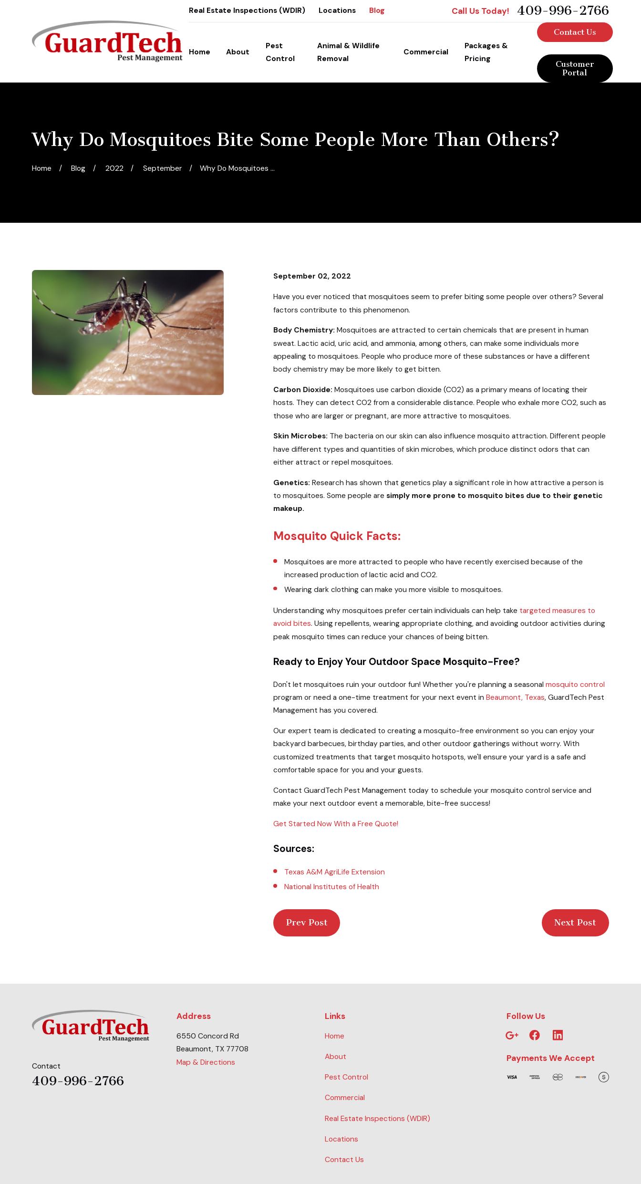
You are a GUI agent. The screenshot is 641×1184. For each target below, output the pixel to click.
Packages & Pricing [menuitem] (486, 52)
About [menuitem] (237, 52)
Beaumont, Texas (515, 697)
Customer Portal (575, 68)
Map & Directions (205, 1062)
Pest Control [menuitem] (280, 52)
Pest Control (346, 1077)
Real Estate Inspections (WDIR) (247, 10)
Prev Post (307, 922)
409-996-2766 (563, 11)
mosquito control (575, 684)
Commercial (345, 1097)
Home (334, 1036)
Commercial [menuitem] (425, 52)
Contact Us (575, 32)
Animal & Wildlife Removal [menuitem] (348, 52)
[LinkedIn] (558, 1035)
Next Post (575, 922)
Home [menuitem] (199, 52)
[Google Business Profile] (512, 1035)
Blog (377, 10)
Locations (337, 10)
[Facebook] (534, 1035)
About (335, 1056)
